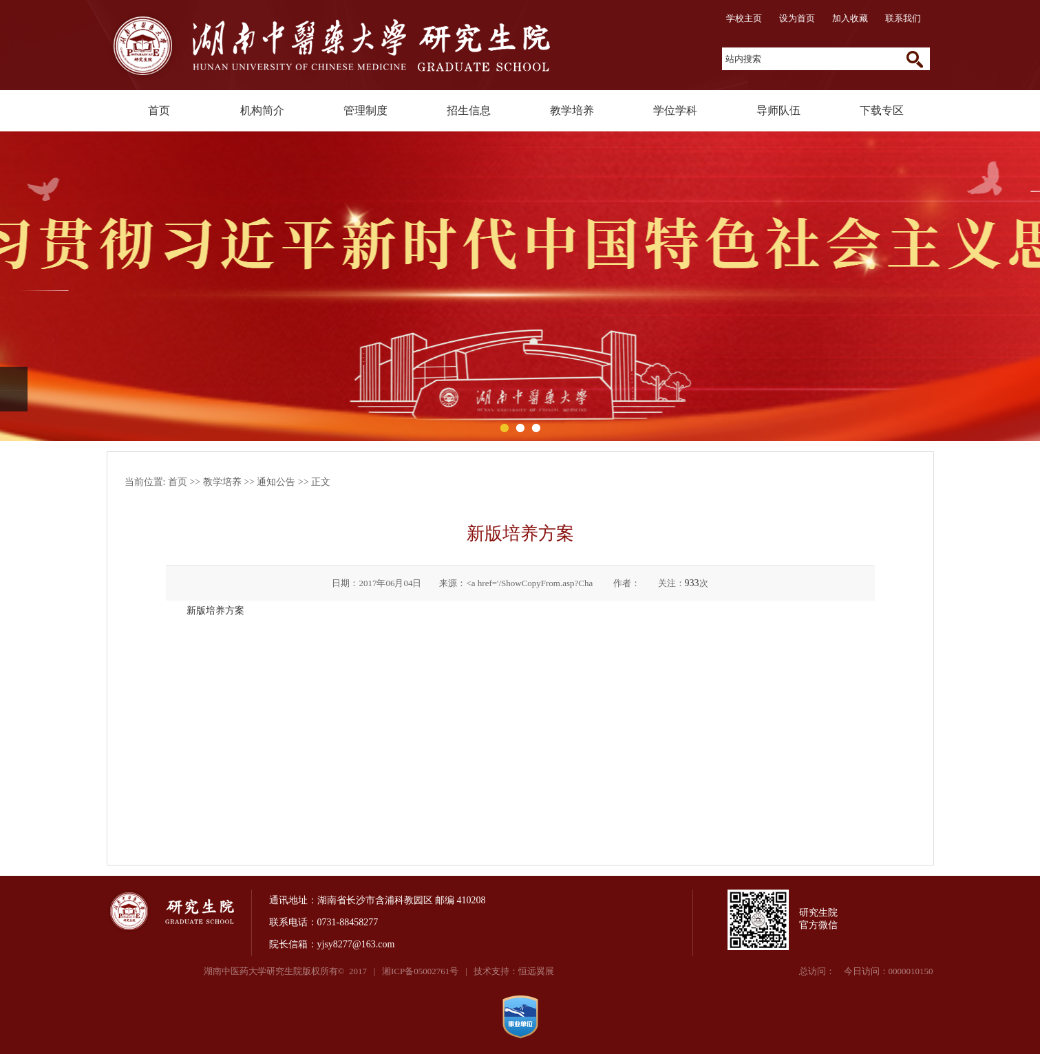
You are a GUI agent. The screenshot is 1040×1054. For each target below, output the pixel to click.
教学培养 (572, 110)
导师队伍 (778, 110)
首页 (159, 110)
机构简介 (262, 110)
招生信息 (469, 110)
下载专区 (882, 110)
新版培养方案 (215, 610)
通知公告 (276, 482)
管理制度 (365, 110)
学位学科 (675, 110)
